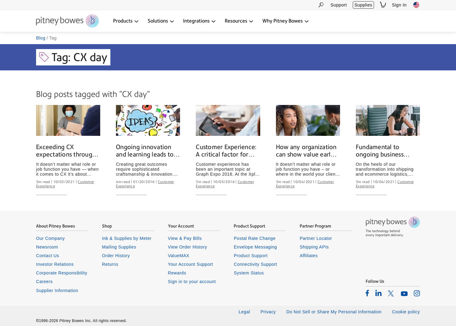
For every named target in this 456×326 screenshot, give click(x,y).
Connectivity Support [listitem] (255, 264)
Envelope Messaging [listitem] (255, 246)
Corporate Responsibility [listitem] (61, 272)
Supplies (363, 4)
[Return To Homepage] (67, 21)
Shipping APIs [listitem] (314, 246)
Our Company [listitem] (50, 238)
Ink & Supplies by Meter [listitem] (127, 238)
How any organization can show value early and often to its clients (307, 151)
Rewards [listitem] (177, 272)
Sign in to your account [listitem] (192, 281)
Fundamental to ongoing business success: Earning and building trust (384, 151)
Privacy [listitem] (268, 311)
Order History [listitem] (116, 255)
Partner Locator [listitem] (316, 238)
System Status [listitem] (249, 272)
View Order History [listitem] (187, 246)
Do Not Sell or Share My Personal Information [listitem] (334, 311)
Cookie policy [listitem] (406, 311)
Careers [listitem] (44, 281)
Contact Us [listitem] (47, 255)
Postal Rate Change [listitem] (254, 238)
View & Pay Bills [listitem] (185, 238)
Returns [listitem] (110, 264)
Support (339, 4)
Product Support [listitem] (251, 255)
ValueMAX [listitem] (179, 255)
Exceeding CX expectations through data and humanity (66, 151)
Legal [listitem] (244, 311)
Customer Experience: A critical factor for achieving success (226, 151)
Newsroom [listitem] (47, 246)
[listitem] (367, 293)
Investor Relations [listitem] (55, 264)
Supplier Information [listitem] (57, 290)
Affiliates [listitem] (309, 255)
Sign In (399, 4)
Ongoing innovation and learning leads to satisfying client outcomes (145, 151)
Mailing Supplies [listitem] (119, 246)
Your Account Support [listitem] (190, 264)
